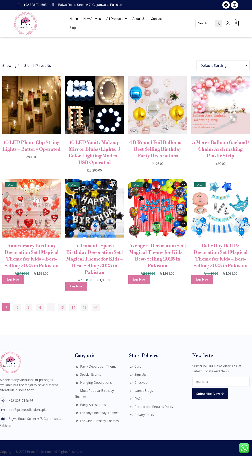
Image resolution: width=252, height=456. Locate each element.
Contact (156, 18)
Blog (72, 27)
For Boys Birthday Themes (99, 413)
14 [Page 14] (73, 307)
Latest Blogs (143, 390)
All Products (116, 18)
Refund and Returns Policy (153, 407)
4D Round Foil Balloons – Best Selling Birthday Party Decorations (157, 149)
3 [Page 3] (29, 307)
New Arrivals (92, 18)
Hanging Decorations (96, 382)
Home (73, 18)
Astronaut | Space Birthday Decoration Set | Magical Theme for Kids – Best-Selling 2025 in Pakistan (94, 259)
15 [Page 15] (84, 307)
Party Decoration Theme (98, 366)
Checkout (141, 382)
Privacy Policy (144, 415)
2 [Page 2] (17, 307)
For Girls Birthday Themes (99, 421)
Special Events (90, 374)
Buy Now (13, 280)
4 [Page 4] (40, 307)
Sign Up (140, 374)
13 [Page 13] (62, 307)
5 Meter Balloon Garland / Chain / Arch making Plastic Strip (220, 149)
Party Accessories (93, 405)
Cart (137, 366)
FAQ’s (138, 398)
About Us (138, 18)
